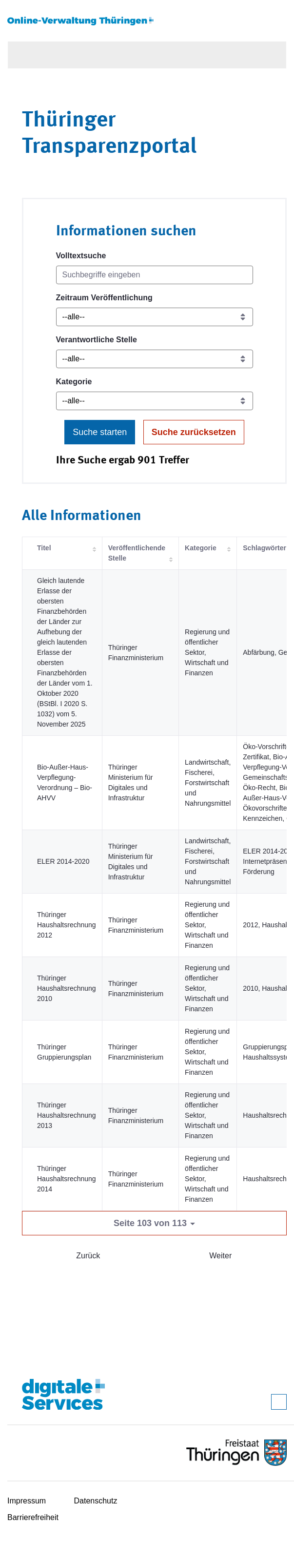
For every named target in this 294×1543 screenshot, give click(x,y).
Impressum (26, 1501)
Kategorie (74, 381)
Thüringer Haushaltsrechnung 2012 (66, 925)
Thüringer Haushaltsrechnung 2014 (66, 1179)
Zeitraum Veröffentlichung (104, 297)
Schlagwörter (264, 548)
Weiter (220, 1255)
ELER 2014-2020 (63, 861)
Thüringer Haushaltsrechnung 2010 (66, 988)
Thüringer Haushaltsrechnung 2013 (66, 1115)
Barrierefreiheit (33, 1517)
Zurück (88, 1255)
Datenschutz (96, 1501)
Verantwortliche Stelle (96, 339)
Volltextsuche (81, 255)
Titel (44, 548)
